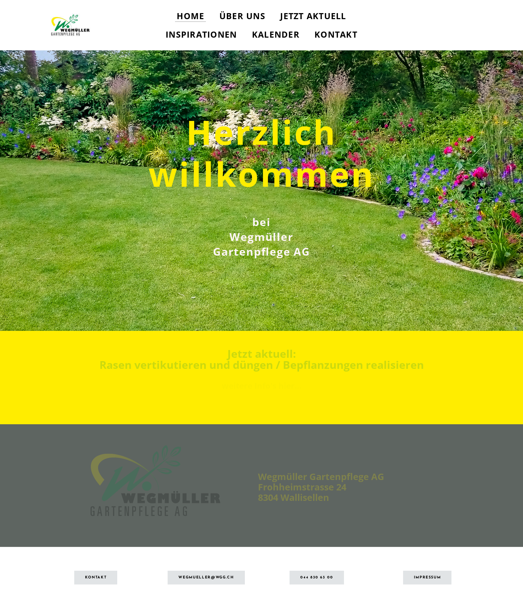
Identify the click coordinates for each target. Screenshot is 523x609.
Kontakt (335, 34)
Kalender (276, 34)
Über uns (242, 15)
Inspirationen (201, 34)
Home (190, 15)
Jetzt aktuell (313, 15)
